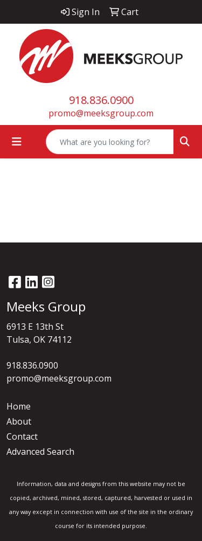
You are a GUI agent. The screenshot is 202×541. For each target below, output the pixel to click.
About (18, 421)
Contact (22, 436)
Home (18, 406)
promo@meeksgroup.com (101, 113)
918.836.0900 (101, 100)
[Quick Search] (110, 141)
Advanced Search (40, 451)
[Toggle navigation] (16, 141)
